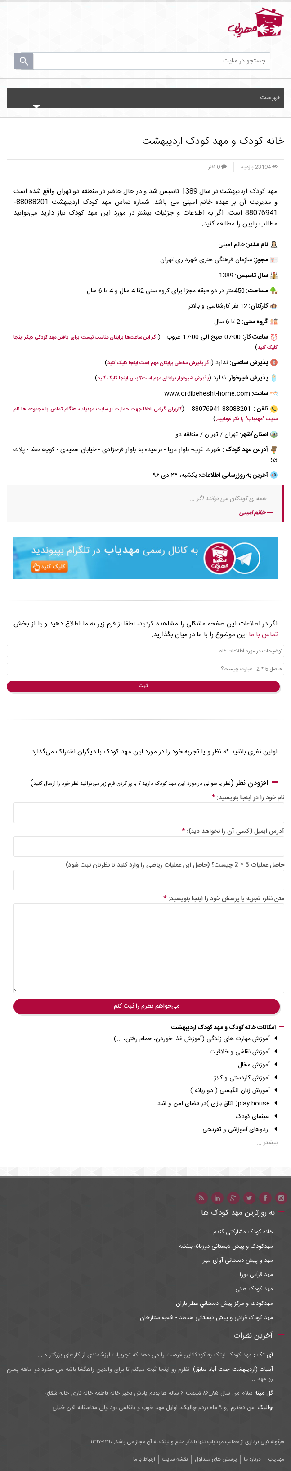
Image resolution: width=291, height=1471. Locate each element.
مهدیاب (276, 1459)
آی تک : (262, 1355)
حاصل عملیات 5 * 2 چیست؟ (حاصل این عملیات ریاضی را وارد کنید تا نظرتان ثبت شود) (175, 865)
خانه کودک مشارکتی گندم (243, 1232)
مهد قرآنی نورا (256, 1275)
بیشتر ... (267, 1142)
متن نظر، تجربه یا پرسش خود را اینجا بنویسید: (223, 899)
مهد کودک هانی (254, 1289)
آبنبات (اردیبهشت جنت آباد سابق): (231, 1369)
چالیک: (264, 1408)
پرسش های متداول (216, 1459)
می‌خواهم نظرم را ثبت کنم (146, 1006)
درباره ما (252, 1459)
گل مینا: (263, 1393)
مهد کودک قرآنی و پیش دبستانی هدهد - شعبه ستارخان (206, 1318)
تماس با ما (263, 634)
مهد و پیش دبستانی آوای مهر (238, 1260)
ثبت (143, 686)
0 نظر (217, 167)
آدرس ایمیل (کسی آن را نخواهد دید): (233, 831)
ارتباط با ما (144, 1459)
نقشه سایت (175, 1459)
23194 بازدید (259, 167)
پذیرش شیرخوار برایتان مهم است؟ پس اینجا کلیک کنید (153, 378)
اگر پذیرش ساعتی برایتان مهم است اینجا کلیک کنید (159, 363)
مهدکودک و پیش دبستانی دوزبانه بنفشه (226, 1246)
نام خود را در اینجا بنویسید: (248, 798)
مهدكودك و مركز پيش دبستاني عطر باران (224, 1303)
